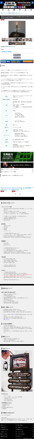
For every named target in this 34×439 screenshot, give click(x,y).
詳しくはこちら (6, 319)
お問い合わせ (8, 46)
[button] (1, 3)
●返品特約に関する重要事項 (6, 51)
